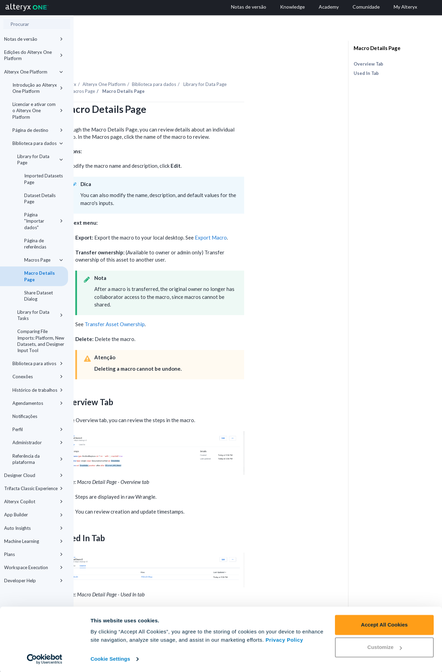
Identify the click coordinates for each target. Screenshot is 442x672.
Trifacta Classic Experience (33, 488)
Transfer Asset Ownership (188, 305)
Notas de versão (33, 39)
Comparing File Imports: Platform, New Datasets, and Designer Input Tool (40, 341)
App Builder (33, 514)
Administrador (37, 442)
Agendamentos (37, 403)
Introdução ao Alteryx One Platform (37, 88)
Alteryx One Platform (33, 72)
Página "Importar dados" (43, 221)
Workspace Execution (33, 567)
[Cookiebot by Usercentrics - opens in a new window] (45, 658)
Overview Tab (368, 64)
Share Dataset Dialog (38, 296)
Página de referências (35, 244)
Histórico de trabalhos (37, 390)
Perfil (37, 429)
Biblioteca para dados (37, 143)
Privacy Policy (284, 639)
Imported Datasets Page (43, 179)
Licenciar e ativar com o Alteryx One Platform (37, 110)
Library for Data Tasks (40, 315)
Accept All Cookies (384, 624)
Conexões (37, 376)
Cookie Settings (110, 658)
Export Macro (284, 218)
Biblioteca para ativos (37, 363)
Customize (384, 647)
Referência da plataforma (37, 459)
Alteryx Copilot (33, 501)
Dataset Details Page (40, 198)
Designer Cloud (33, 475)
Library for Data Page (40, 159)
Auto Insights (33, 528)
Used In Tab (366, 73)
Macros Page (43, 260)
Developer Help (33, 580)
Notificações (24, 416)
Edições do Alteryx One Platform (33, 55)
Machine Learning (33, 541)
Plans (33, 554)
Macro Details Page (39, 276)
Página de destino (37, 130)
